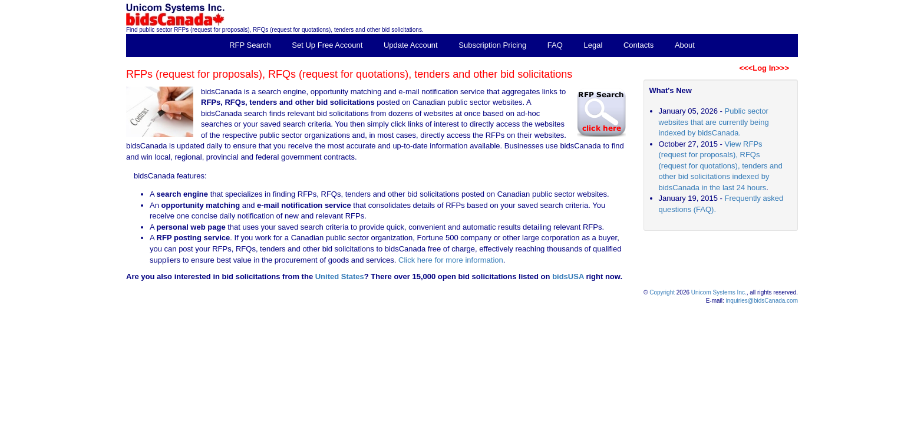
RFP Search (250, 45)
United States (339, 276)
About (685, 45)
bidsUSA (568, 276)
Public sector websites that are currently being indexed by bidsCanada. (714, 122)
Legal (593, 45)
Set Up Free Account (327, 45)
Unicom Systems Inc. (719, 292)
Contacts (638, 45)
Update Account (411, 45)
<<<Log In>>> (764, 68)
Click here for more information (450, 260)
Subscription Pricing (492, 45)
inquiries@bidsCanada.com (762, 300)
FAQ (555, 45)
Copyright (662, 292)
